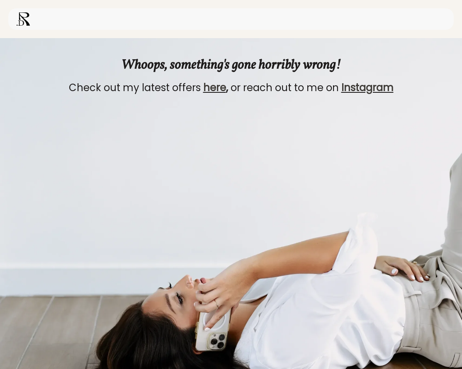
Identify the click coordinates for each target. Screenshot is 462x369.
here (214, 87)
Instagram (367, 87)
